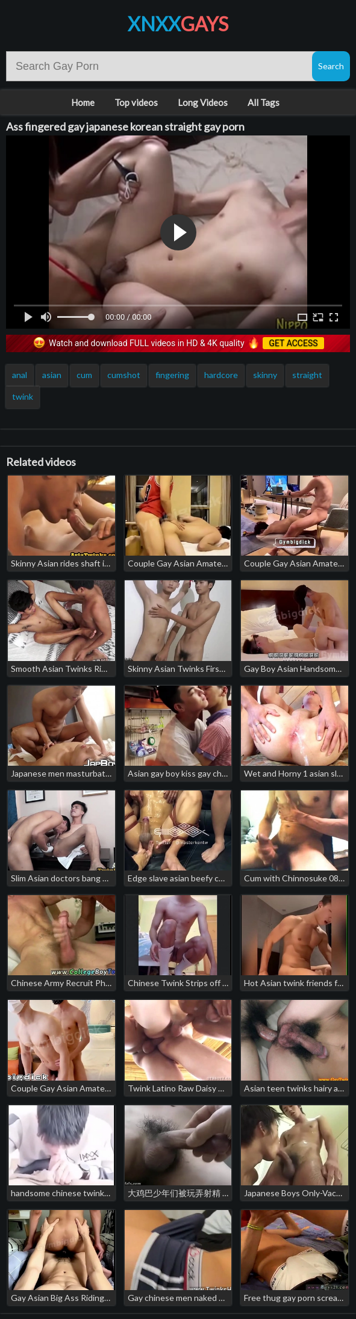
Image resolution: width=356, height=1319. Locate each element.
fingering (172, 375)
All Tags (263, 102)
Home (83, 102)
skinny (265, 375)
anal (19, 375)
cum (84, 375)
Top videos (136, 102)
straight (307, 375)
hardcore (221, 375)
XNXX (178, 24)
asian (51, 375)
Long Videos (203, 102)
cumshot (123, 375)
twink (22, 396)
